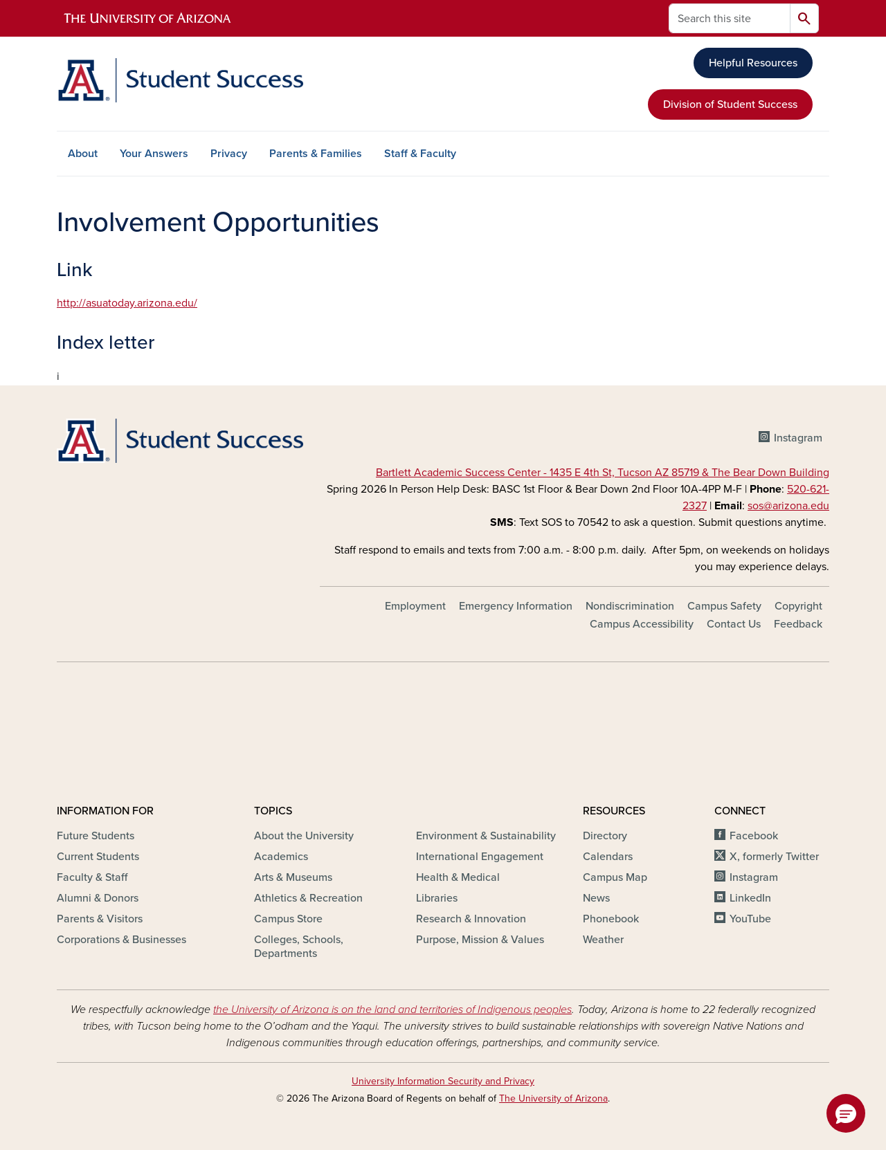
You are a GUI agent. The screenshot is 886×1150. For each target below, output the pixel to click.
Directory (605, 836)
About (83, 154)
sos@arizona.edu (788, 506)
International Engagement (479, 857)
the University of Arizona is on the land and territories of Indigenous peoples (392, 1009)
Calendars (608, 857)
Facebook (754, 836)
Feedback (798, 624)
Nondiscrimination (630, 606)
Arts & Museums (293, 877)
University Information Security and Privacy (443, 1081)
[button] (845, 1113)
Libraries (437, 898)
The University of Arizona (553, 1098)
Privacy (228, 154)
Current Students (98, 857)
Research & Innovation (471, 919)
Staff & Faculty (420, 154)
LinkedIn (750, 898)
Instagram (798, 438)
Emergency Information (515, 606)
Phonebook (611, 919)
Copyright (798, 606)
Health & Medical (458, 877)
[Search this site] (729, 18)
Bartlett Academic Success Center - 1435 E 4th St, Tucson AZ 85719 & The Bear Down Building (602, 473)
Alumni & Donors (97, 898)
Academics (281, 857)
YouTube (750, 919)
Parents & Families (315, 154)
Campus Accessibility (642, 624)
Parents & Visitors (100, 919)
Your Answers (154, 154)
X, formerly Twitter (774, 857)
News (596, 898)
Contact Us (734, 624)
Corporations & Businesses (121, 940)
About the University (304, 836)
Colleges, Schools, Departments (298, 946)
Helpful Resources (753, 63)
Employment (415, 606)
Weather (603, 940)
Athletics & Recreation (308, 898)
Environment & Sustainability (486, 836)
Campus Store (288, 919)
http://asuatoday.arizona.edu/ (127, 303)
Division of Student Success (730, 104)
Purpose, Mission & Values (480, 940)
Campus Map (615, 877)
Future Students (95, 836)
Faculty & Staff (92, 877)
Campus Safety (724, 606)
